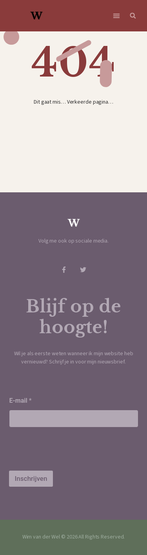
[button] (116, 16)
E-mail (20, 400)
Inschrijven (31, 478)
